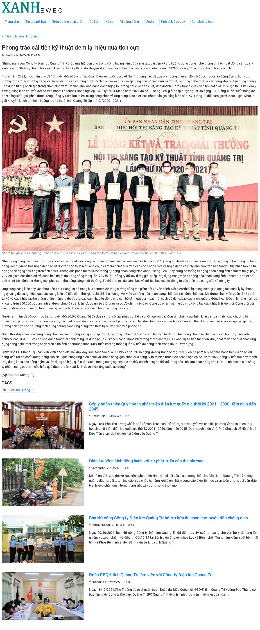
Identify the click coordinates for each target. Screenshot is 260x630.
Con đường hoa (202, 21)
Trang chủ (12, 21)
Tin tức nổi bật (35, 21)
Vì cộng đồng (129, 21)
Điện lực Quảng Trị (21, 390)
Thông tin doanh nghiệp (22, 36)
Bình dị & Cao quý (172, 21)
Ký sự (110, 21)
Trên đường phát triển (67, 21)
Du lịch (94, 21)
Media (149, 21)
